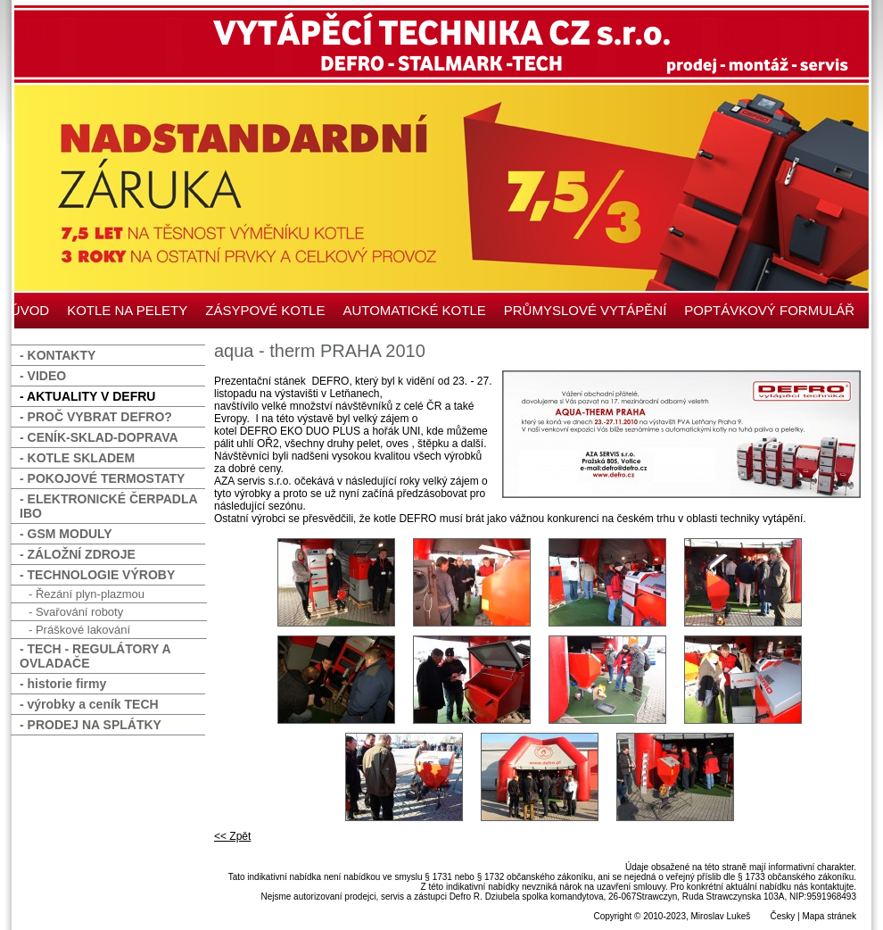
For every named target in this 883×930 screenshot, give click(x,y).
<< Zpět (232, 836)
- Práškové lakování (79, 629)
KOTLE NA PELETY (127, 310)
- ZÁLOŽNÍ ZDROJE (78, 554)
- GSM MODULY (66, 534)
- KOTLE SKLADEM (77, 458)
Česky (782, 916)
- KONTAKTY (57, 355)
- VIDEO (43, 376)
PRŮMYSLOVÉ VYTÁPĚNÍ (585, 310)
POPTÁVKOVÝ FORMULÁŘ (769, 310)
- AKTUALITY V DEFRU (87, 396)
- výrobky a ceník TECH (89, 704)
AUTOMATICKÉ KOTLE (413, 310)
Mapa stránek (829, 916)
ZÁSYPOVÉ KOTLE (265, 310)
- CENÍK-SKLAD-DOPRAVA (99, 437)
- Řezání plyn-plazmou (86, 594)
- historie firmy (63, 684)
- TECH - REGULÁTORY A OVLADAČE (95, 656)
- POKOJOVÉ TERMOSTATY (102, 478)
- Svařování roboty (76, 612)
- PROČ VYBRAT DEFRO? (96, 417)
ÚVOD (30, 310)
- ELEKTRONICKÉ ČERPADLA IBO (109, 506)
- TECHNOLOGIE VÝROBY (97, 575)
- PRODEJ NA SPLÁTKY (90, 725)
